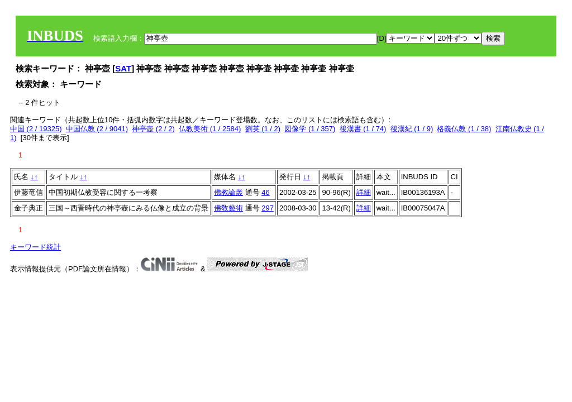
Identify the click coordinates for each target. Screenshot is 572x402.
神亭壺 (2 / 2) (153, 129)
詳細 (363, 192)
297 (267, 208)
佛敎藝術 (228, 208)
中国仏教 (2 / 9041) (97, 129)
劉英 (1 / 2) (263, 129)
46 (265, 192)
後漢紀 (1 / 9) (411, 129)
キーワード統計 (35, 247)
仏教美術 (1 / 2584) (210, 129)
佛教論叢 (228, 192)
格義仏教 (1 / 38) (464, 129)
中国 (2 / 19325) (36, 129)
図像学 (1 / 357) (309, 129)
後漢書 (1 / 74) (363, 129)
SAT (123, 68)
